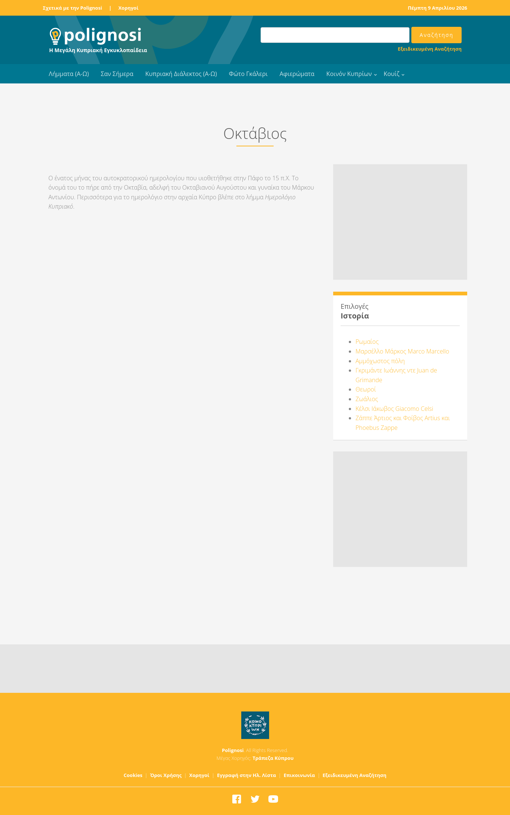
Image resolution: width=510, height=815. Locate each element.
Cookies (133, 775)
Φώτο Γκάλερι (248, 74)
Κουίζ (391, 74)
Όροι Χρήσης (166, 775)
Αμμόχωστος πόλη (380, 361)
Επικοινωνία (299, 775)
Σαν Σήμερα (117, 74)
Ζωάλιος (367, 399)
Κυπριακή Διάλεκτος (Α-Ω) (181, 74)
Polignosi (233, 750)
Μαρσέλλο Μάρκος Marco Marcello (402, 351)
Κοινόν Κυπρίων (349, 74)
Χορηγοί (128, 7)
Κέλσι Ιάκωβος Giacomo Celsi (394, 409)
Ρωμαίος (367, 341)
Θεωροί (366, 389)
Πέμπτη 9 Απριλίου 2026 (437, 7)
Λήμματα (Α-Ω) (69, 74)
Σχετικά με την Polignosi (72, 7)
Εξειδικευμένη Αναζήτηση (430, 48)
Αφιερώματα (297, 74)
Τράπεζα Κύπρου (272, 758)
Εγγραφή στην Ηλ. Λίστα (246, 775)
